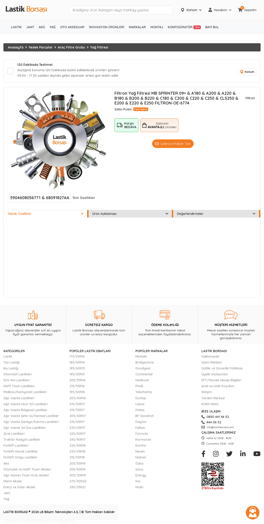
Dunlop (140, 398)
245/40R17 (77, 440)
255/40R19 (77, 469)
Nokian (140, 457)
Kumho (140, 445)
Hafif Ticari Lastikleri (19, 386)
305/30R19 (77, 475)
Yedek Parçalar (41, 47)
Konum (247, 72)
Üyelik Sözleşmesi (214, 374)
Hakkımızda (210, 356)
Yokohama (143, 392)
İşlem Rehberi (211, 362)
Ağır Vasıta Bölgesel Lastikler (25, 410)
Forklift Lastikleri (15, 445)
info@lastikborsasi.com (217, 427)
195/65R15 (77, 374)
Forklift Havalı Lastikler (20, 451)
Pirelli (139, 386)
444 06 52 (211, 422)
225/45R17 (77, 428)
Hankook (142, 380)
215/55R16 (77, 386)
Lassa (139, 404)
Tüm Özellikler (83, 198)
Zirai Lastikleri (14, 434)
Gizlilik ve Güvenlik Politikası (222, 368)
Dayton (141, 422)
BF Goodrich (144, 416)
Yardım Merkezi (213, 398)
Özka (139, 463)
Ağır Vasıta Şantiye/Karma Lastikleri (31, 422)
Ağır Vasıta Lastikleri (18, 398)
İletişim (206, 392)
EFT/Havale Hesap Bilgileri (221, 380)
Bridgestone (144, 362)
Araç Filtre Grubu (71, 47)
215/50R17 (77, 404)
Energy (140, 475)
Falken (140, 428)
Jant (6, 493)
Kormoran (143, 440)
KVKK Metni (209, 404)
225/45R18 (77, 451)
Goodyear (143, 368)
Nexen (140, 451)
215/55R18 (77, 457)
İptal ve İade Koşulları (217, 386)
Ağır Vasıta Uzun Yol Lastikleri (25, 404)
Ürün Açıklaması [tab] (130, 214)
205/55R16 (77, 380)
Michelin (141, 356)
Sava (139, 469)
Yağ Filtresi (99, 47)
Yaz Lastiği (11, 362)
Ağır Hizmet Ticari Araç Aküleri (26, 475)
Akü (6, 463)
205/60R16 (77, 398)
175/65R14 (77, 356)
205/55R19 (77, 463)
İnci (137, 481)
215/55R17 (77, 410)
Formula (141, 434)
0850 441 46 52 (215, 417)
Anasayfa (15, 47)
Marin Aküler (12, 481)
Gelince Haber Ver (173, 143)
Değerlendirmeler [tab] (216, 214)
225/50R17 (77, 434)
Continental (143, 374)
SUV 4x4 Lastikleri (16, 380)
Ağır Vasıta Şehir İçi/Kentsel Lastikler (31, 416)
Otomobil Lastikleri (17, 374)
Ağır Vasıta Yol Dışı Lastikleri (24, 428)
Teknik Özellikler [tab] (46, 214)
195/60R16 (77, 392)
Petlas (140, 410)
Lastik (7, 356)
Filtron (250, 98)
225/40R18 (77, 445)
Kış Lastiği (10, 368)
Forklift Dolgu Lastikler (20, 457)
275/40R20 (77, 481)
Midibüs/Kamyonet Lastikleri (25, 392)
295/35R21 (77, 487)
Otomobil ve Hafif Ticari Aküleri (27, 469)
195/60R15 (77, 368)
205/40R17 (77, 416)
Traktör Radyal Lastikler (21, 440)
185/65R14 (77, 362)
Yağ (6, 499)
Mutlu (139, 487)
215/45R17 (77, 422)
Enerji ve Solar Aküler (19, 487)
